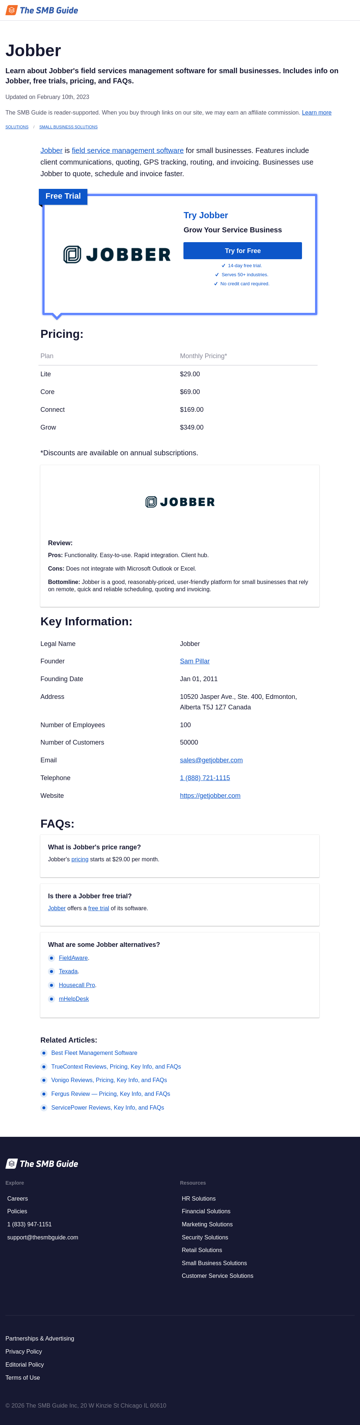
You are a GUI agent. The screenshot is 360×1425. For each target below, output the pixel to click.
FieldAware (73, 958)
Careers (17, 1199)
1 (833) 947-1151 (29, 1224)
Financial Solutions (206, 1211)
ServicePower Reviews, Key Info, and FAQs (107, 1108)
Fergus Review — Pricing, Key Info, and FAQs (110, 1094)
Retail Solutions (202, 1250)
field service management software (128, 150)
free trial (98, 908)
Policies (17, 1211)
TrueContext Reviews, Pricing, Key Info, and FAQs (116, 1067)
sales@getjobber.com (211, 760)
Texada (68, 971)
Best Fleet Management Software (94, 1053)
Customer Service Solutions (217, 1276)
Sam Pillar (195, 661)
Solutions (16, 127)
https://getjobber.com (210, 795)
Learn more (317, 112)
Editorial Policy (24, 1364)
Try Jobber (205, 215)
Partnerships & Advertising (39, 1338)
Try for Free (243, 250)
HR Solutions (199, 1199)
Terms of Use (22, 1377)
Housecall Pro (77, 985)
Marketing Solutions (207, 1224)
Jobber (51, 150)
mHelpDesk (74, 999)
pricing (79, 859)
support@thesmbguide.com (42, 1237)
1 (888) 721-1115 (205, 778)
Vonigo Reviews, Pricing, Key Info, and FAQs (109, 1080)
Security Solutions (205, 1237)
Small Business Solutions (69, 127)
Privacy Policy (23, 1351)
